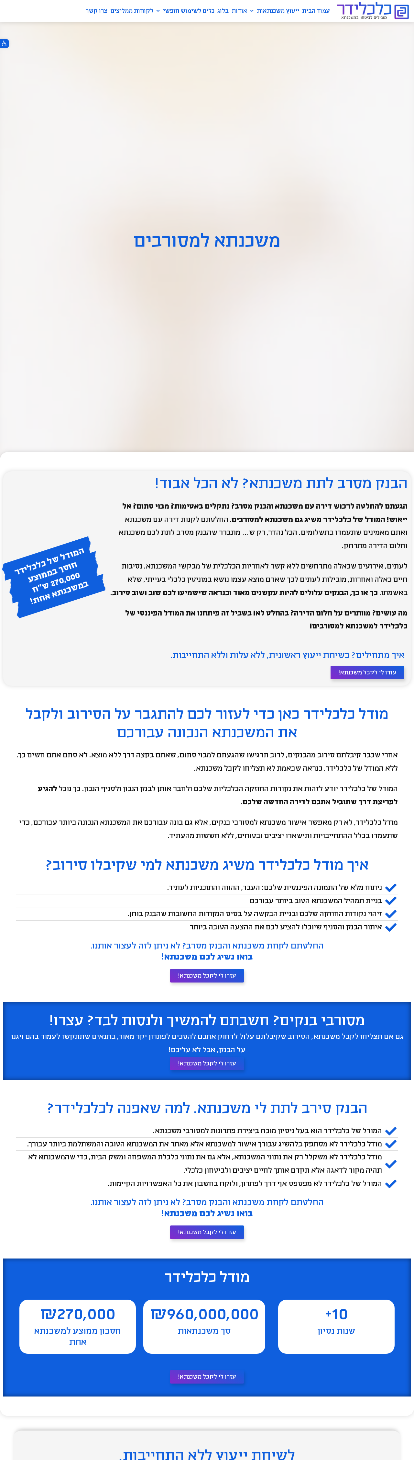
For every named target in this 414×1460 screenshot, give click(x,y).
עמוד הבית (316, 11)
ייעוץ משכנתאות (274, 11)
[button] (4, 43)
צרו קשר (96, 11)
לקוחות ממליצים (131, 11)
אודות (239, 11)
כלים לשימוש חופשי (185, 11)
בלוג (223, 11)
